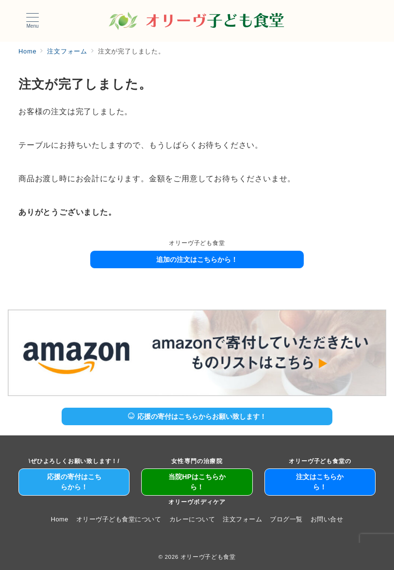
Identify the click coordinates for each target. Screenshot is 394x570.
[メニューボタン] (32, 21)
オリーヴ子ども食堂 (208, 556)
